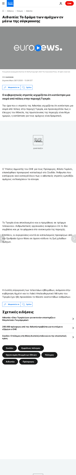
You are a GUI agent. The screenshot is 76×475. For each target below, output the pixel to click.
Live (69, 3)
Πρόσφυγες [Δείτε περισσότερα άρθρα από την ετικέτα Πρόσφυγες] (28, 361)
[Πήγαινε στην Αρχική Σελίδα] (10, 3)
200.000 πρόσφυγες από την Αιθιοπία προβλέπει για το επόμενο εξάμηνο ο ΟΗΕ (32, 327)
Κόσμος (20, 11)
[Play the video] (38, 47)
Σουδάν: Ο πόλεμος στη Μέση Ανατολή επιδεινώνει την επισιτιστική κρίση (34, 337)
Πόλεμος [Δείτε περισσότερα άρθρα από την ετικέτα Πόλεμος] (49, 355)
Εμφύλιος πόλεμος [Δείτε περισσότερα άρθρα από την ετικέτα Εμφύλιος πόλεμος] (30, 348)
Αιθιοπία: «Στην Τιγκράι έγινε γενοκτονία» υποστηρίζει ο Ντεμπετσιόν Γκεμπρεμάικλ (28, 318)
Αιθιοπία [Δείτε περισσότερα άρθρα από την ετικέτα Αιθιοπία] (10, 361)
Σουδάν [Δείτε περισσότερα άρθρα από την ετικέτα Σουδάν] (9, 348)
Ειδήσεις (10, 11)
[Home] (3, 11)
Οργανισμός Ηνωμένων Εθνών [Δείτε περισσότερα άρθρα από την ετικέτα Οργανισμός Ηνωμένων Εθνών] (21, 355)
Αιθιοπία (29, 11)
